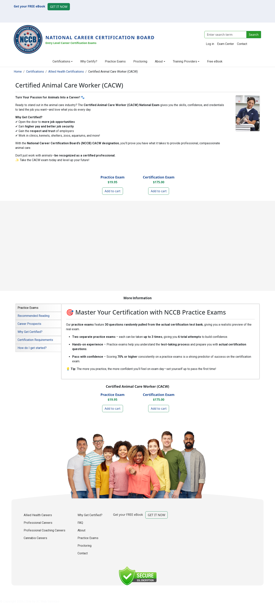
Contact (242, 44)
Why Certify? (88, 61)
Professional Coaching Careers (44, 530)
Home (18, 71)
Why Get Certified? (90, 515)
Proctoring (140, 61)
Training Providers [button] (185, 61)
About (81, 530)
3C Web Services (47, 601)
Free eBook (214, 61)
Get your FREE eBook (29, 6)
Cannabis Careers (35, 538)
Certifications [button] (61, 61)
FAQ (80, 523)
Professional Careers (38, 523)
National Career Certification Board (100, 37)
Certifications (35, 71)
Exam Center (225, 44)
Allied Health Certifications (66, 71)
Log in (210, 44)
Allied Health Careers (38, 515)
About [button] (159, 61)
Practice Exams (115, 61)
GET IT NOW (58, 7)
